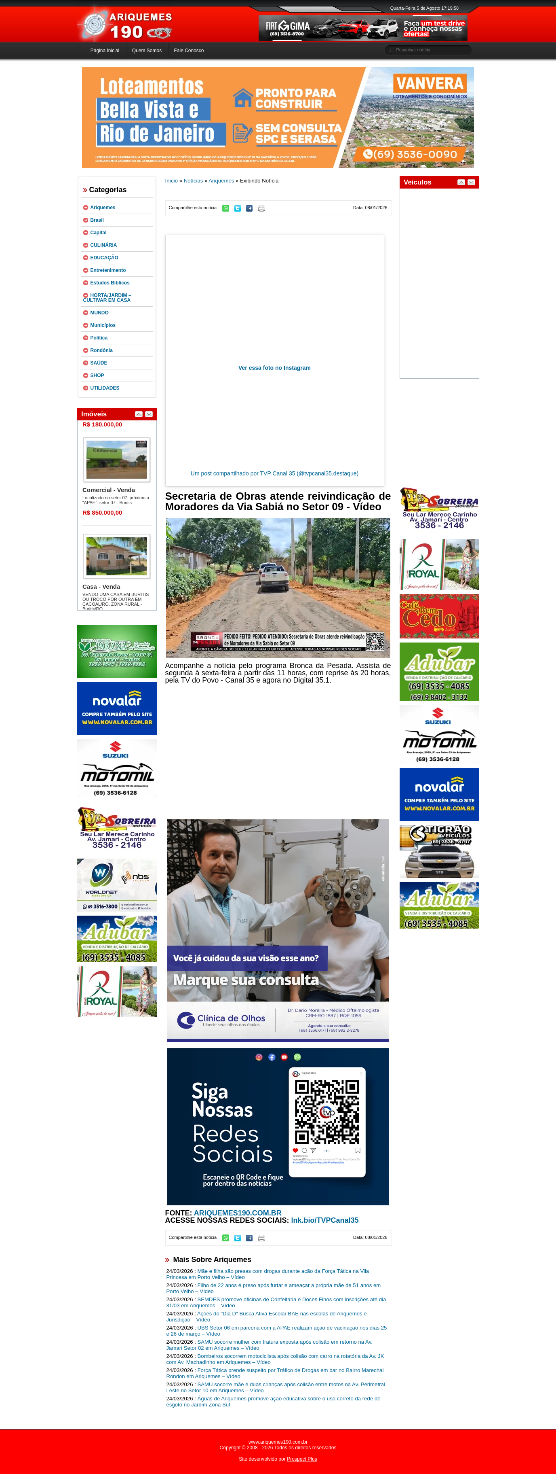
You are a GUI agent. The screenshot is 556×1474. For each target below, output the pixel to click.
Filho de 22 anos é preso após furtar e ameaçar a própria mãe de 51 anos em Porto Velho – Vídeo (273, 1288)
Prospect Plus (302, 1459)
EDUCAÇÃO (104, 258)
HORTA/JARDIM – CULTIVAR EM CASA (107, 298)
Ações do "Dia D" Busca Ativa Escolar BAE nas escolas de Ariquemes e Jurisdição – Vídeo (266, 1317)
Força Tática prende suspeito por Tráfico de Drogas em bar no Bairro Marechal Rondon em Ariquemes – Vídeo (275, 1373)
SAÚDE (99, 363)
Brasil (97, 220)
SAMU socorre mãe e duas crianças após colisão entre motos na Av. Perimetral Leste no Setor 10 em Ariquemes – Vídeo (275, 1387)
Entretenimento (108, 270)
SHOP (97, 375)
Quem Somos (147, 50)
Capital (99, 232)
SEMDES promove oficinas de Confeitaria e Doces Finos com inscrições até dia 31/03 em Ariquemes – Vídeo (276, 1302)
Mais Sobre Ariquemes (212, 1260)
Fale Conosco (189, 50)
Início (171, 181)
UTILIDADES (105, 388)
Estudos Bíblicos (110, 283)
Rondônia (102, 350)
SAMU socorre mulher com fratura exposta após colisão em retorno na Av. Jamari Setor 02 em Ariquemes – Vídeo (269, 1345)
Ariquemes (103, 207)
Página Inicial (105, 50)
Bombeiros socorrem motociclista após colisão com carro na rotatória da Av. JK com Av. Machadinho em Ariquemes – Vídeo (275, 1359)
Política (99, 338)
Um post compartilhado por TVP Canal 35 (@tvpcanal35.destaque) (274, 473)
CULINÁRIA (104, 245)
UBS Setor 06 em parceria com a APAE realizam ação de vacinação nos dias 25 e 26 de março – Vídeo (276, 1331)
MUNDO (100, 313)
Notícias (193, 181)
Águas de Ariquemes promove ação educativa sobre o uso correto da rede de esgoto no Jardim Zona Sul (273, 1402)
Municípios (103, 325)
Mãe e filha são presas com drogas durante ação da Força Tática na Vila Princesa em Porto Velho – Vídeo (267, 1274)
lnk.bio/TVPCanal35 (325, 1220)
